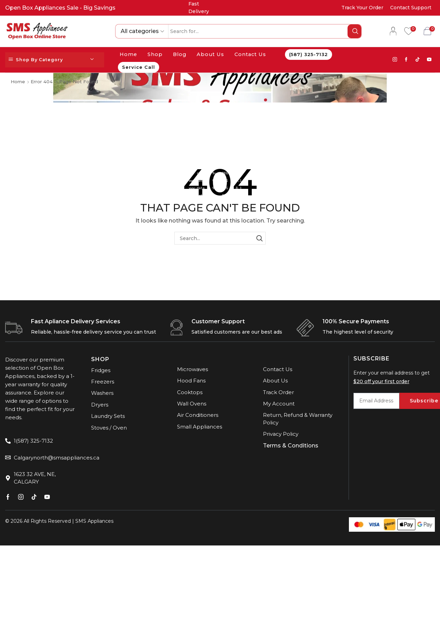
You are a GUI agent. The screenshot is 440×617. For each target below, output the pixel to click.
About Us (210, 54)
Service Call (138, 67)
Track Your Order (362, 7)
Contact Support (410, 7)
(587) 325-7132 (308, 54)
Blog (179, 54)
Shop (155, 54)
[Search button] (354, 31)
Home (128, 54)
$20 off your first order (381, 381)
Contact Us (250, 54)
